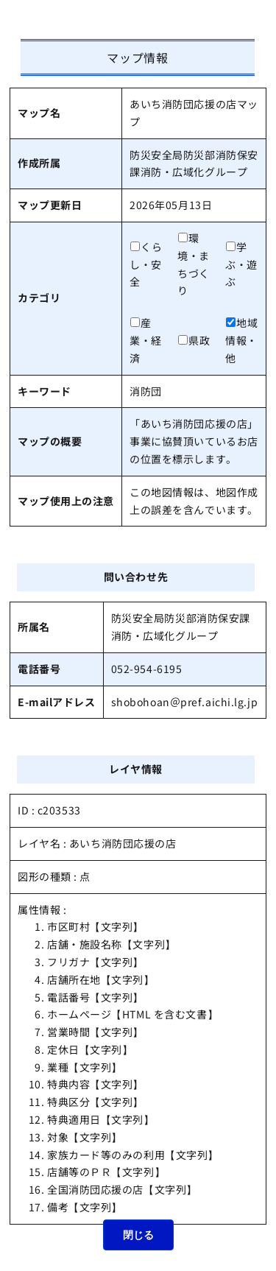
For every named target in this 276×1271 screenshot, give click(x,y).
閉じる (138, 1235)
